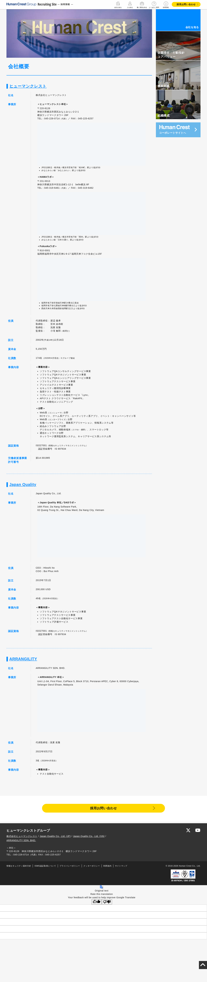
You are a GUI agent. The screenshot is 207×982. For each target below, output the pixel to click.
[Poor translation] (107, 903)
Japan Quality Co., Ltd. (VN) (89, 837)
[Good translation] (96, 903)
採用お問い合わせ (186, 4)
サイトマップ (121, 867)
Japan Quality (22, 484)
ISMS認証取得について (45, 867)
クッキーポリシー (91, 867)
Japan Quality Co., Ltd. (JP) (55, 837)
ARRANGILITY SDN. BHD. (21, 841)
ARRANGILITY (23, 659)
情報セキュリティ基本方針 (18, 867)
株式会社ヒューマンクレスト (21, 837)
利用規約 (107, 867)
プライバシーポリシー (70, 867)
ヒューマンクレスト (28, 86)
